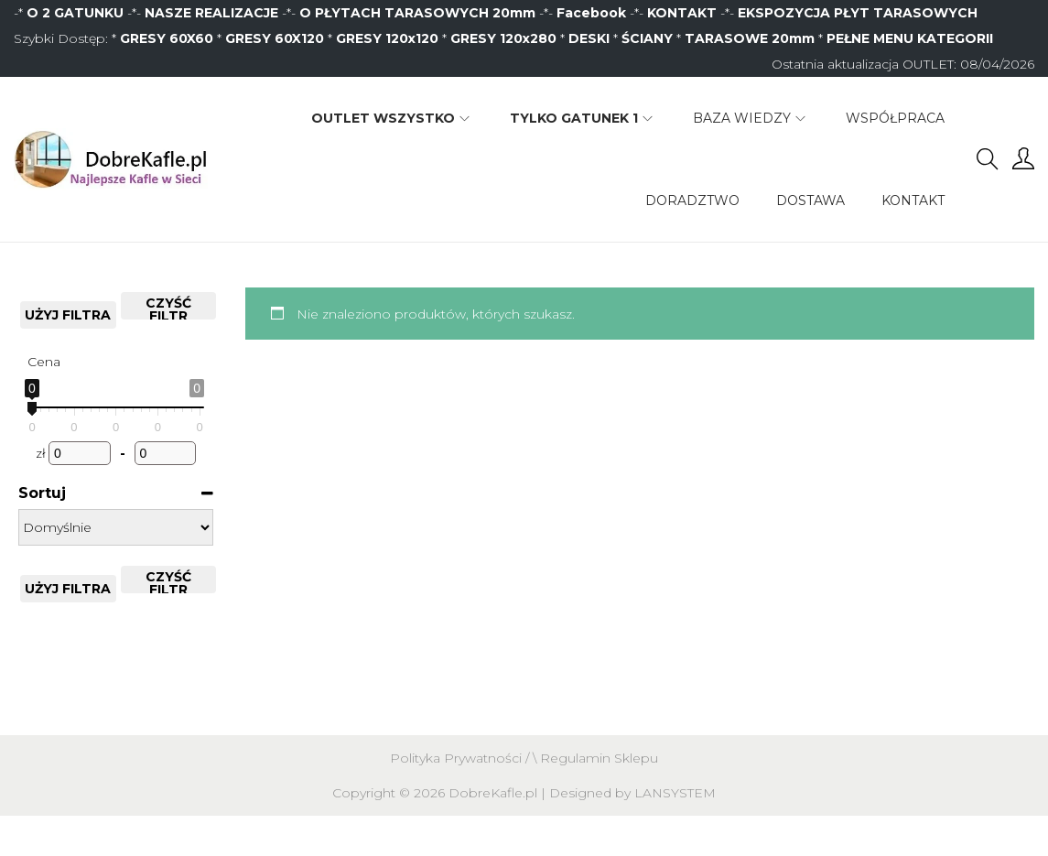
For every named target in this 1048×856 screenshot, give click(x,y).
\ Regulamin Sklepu (595, 758)
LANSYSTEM (675, 793)
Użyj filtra (68, 315)
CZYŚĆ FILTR (168, 307)
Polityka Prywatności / (461, 758)
